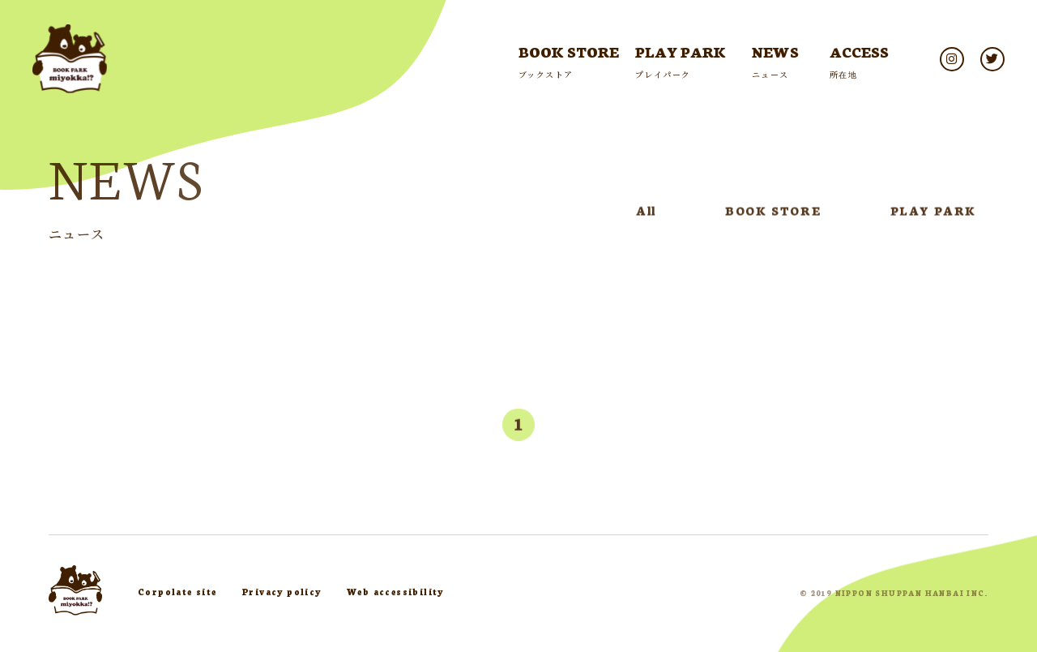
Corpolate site (177, 592)
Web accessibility (395, 592)
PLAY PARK (933, 213)
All (646, 213)
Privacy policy (282, 592)
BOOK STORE (773, 213)
